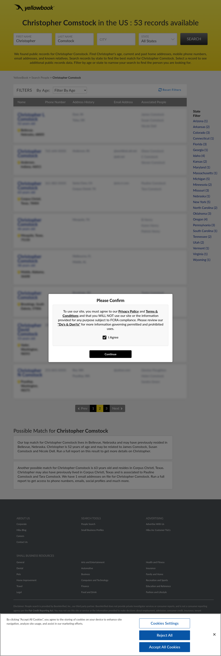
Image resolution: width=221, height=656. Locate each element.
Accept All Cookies (164, 646)
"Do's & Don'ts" (69, 324)
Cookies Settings (165, 623)
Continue (110, 354)
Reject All (164, 635)
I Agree (111, 337)
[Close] (214, 634)
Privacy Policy (128, 311)
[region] (110, 634)
